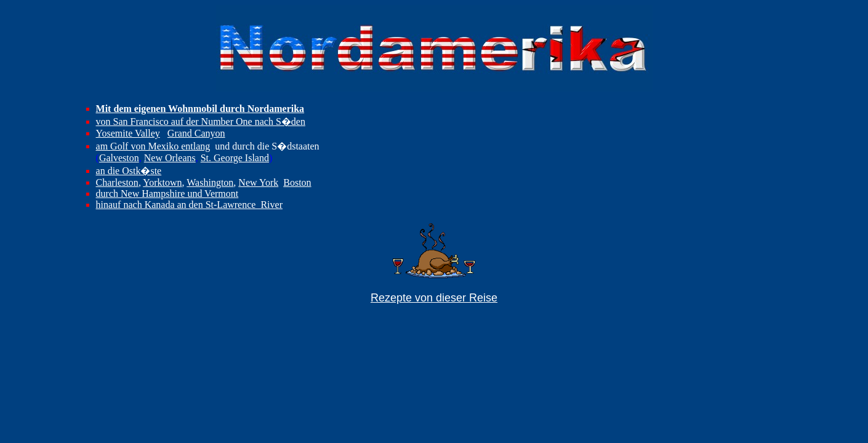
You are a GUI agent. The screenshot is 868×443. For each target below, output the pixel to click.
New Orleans (170, 158)
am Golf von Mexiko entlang (153, 146)
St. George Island (235, 158)
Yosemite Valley (128, 133)
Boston (297, 182)
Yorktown (162, 182)
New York (258, 182)
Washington (210, 182)
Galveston (119, 158)
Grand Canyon (196, 133)
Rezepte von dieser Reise (434, 298)
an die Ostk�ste (129, 171)
